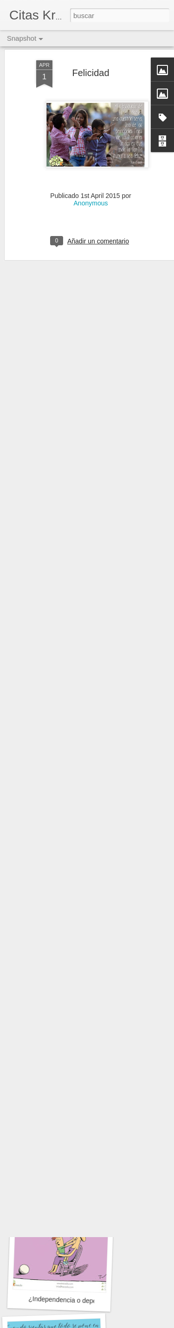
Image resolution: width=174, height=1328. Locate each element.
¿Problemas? (58, 1043)
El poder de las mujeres (66, 921)
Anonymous (91, 157)
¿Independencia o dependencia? (75, 1300)
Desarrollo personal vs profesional (80, 1168)
